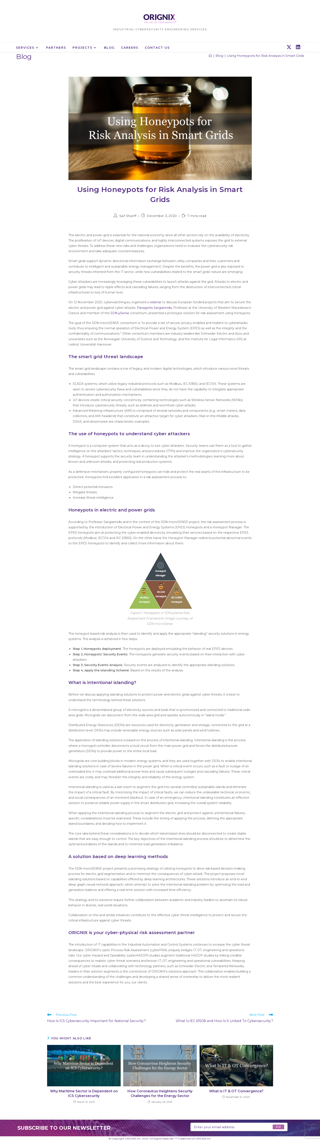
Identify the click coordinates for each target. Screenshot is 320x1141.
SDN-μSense (119, 313)
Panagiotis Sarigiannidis (154, 308)
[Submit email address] (278, 1126)
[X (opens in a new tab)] (289, 47)
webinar (155, 302)
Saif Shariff (127, 216)
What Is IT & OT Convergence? (236, 1091)
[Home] (210, 56)
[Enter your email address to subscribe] (239, 1127)
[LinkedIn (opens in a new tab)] (298, 47)
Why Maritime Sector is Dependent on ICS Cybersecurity (84, 1093)
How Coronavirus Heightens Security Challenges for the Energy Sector (160, 1093)
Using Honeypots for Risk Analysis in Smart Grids (265, 56)
